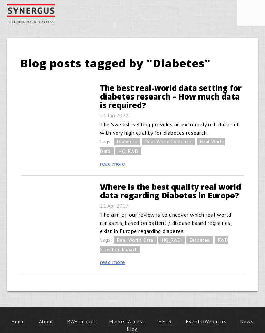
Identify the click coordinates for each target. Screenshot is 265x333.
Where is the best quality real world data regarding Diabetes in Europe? (170, 190)
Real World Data (135, 240)
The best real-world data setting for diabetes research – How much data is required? (171, 96)
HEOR (165, 321)
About (46, 321)
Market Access (127, 321)
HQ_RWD (128, 151)
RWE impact (81, 321)
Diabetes (127, 141)
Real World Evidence (168, 141)
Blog (132, 329)
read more (112, 163)
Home (18, 321)
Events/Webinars (206, 321)
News (246, 321)
